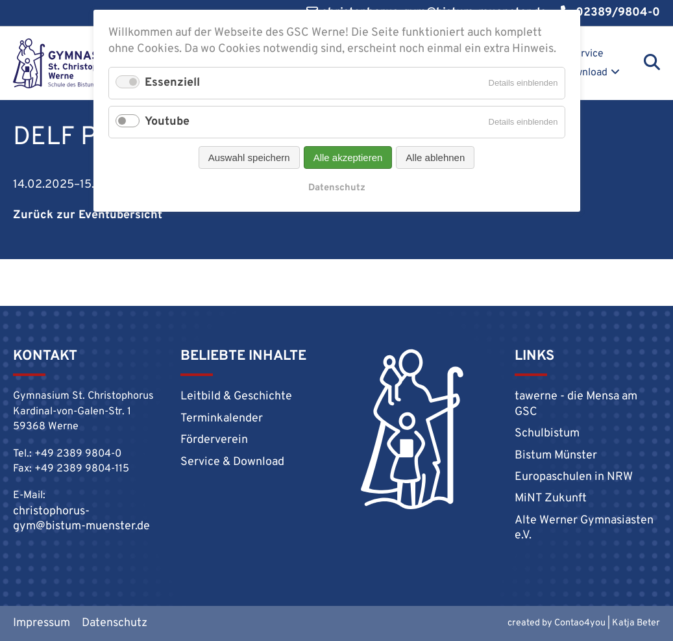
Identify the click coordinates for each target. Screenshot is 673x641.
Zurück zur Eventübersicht (87, 215)
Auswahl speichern (249, 157)
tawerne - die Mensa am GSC (576, 404)
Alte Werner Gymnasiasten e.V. (584, 528)
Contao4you (580, 623)
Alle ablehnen (435, 157)
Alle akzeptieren (348, 157)
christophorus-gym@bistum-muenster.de (81, 519)
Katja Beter (636, 623)
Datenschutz (114, 623)
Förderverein (214, 440)
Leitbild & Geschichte (236, 396)
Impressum (41, 623)
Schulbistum (547, 433)
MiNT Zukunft (551, 498)
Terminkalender (221, 418)
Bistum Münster (556, 455)
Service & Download (579, 63)
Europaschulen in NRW (574, 477)
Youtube (167, 121)
